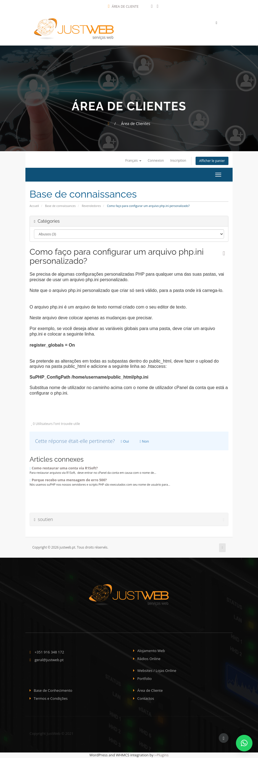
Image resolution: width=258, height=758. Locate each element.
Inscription (178, 160)
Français (133, 160)
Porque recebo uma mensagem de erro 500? (68, 480)
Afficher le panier (212, 161)
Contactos (145, 698)
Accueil (34, 206)
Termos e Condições (51, 698)
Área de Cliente (123, 6)
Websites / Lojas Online (156, 670)
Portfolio (144, 678)
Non (144, 441)
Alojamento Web (151, 650)
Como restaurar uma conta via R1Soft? (64, 468)
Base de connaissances (60, 206)
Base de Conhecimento (53, 690)
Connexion (156, 160)
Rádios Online (148, 658)
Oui (125, 441)
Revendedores (91, 206)
